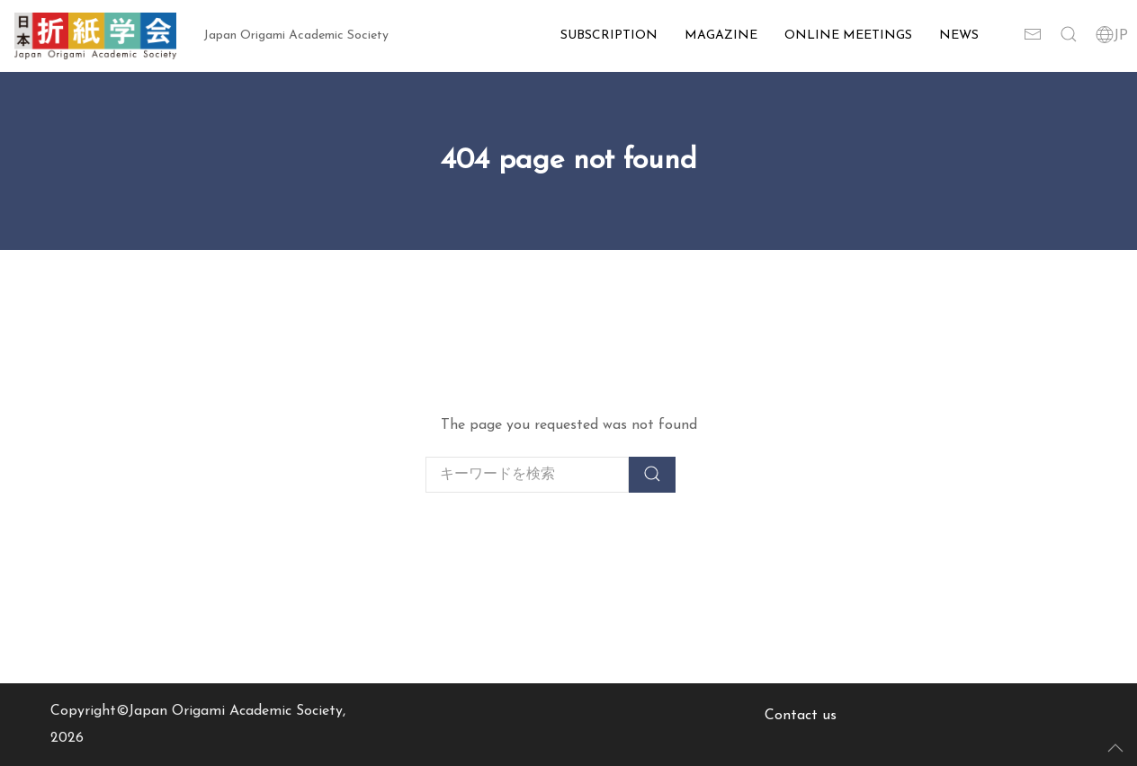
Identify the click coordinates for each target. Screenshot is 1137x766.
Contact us (801, 715)
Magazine (721, 35)
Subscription (609, 35)
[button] (1069, 36)
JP (1112, 36)
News (959, 35)
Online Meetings (848, 35)
